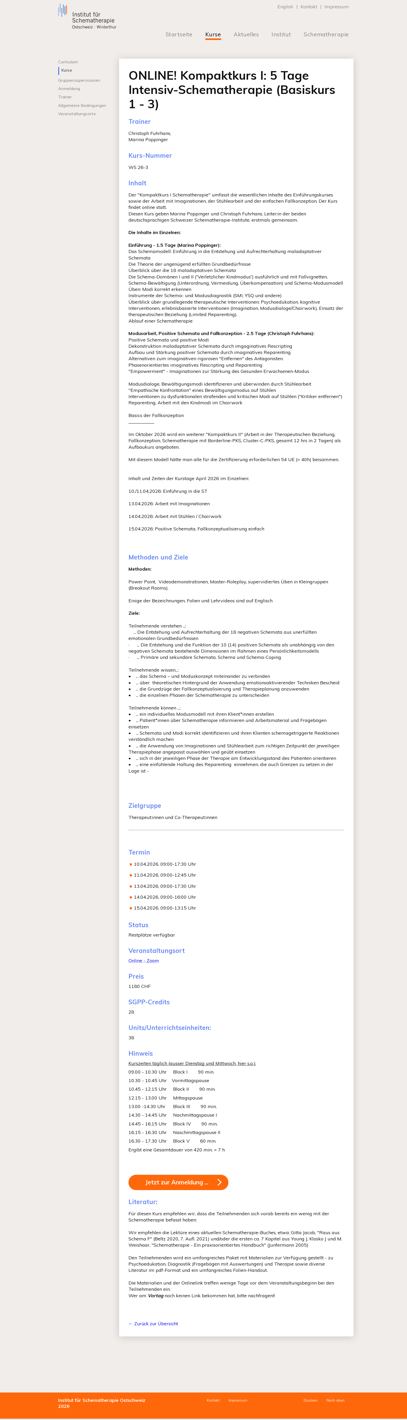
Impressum (336, 7)
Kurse (213, 34)
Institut (281, 34)
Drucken (309, 1401)
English (285, 7)
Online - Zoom (143, 961)
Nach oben (334, 1401)
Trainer (65, 96)
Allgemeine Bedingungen (82, 105)
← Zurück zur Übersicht (154, 1325)
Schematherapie (326, 34)
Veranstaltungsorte (77, 113)
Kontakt (309, 7)
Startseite (179, 34)
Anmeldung (69, 88)
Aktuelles (246, 34)
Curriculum (68, 61)
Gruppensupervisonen (79, 80)
